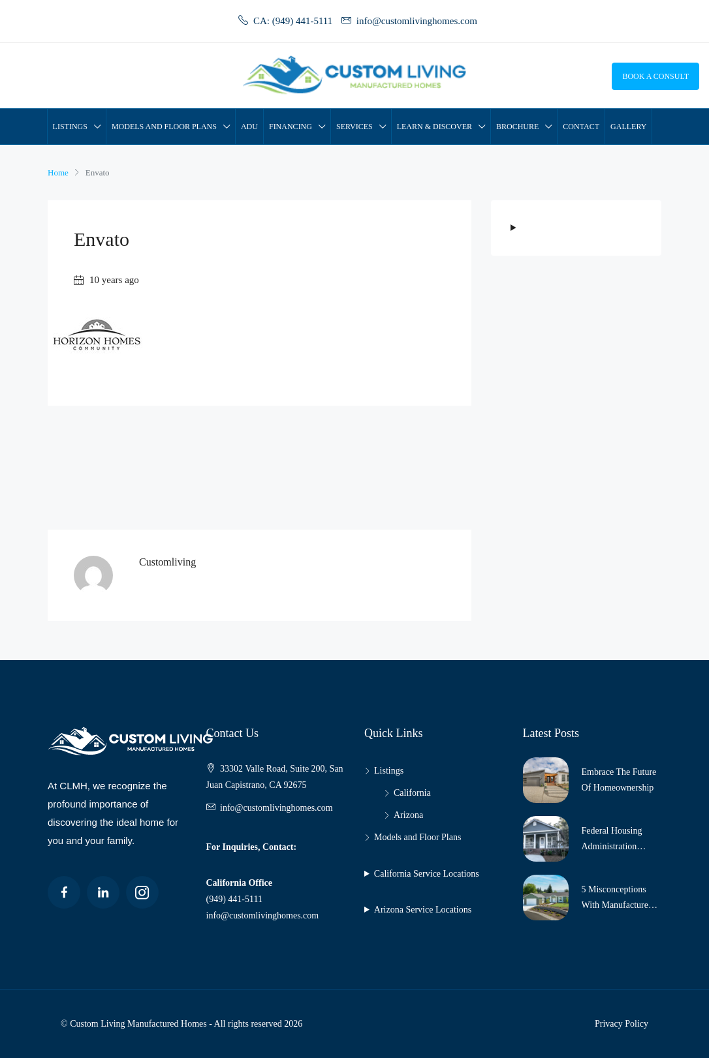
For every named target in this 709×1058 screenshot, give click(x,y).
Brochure (517, 126)
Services (354, 126)
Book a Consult (655, 76)
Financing (290, 126)
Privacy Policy (621, 1024)
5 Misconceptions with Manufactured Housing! (617, 898)
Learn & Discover (434, 126)
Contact (581, 126)
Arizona (408, 815)
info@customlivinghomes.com (276, 808)
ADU (249, 126)
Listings (70, 126)
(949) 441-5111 (234, 899)
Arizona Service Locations (422, 909)
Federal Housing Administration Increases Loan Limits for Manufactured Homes (621, 840)
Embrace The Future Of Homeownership (619, 780)
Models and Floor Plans (164, 126)
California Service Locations (426, 874)
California (412, 793)
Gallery (628, 126)
